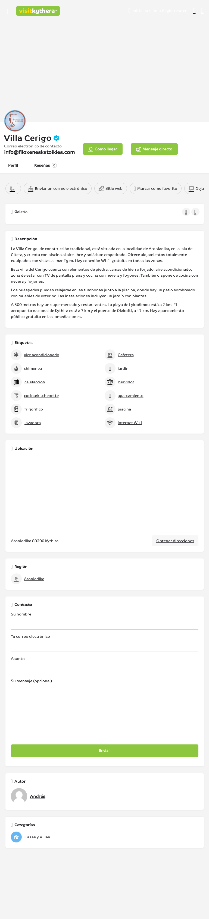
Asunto (104, 665)
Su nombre (104, 621)
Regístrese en (175, 10)
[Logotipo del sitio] (38, 11)
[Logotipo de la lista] (15, 121)
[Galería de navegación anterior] (186, 212)
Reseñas (45, 165)
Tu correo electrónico (104, 643)
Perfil (13, 165)
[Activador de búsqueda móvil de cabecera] (202, 10)
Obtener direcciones (175, 541)
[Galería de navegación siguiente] (196, 212)
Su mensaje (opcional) (104, 709)
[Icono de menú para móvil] (6, 10)
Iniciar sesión (145, 10)
